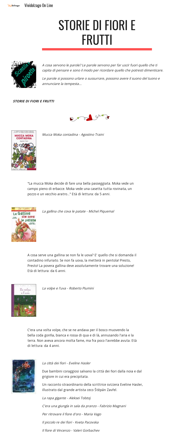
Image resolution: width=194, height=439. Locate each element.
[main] (97, 34)
